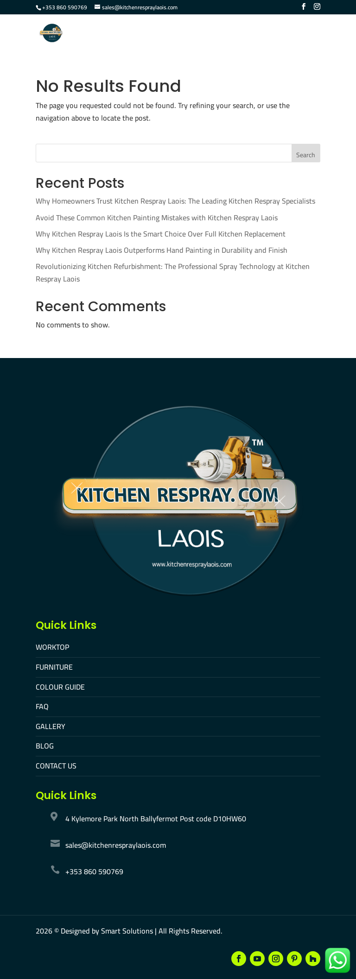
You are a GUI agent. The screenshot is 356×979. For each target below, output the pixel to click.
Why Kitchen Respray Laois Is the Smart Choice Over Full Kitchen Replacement (161, 234)
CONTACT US (56, 766)
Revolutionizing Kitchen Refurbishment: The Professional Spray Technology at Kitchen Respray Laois (173, 272)
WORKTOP (52, 647)
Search (305, 155)
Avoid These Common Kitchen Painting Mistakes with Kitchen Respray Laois (157, 217)
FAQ (42, 706)
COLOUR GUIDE (60, 687)
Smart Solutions (127, 931)
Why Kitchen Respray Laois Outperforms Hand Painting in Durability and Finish (161, 250)
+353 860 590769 (64, 7)
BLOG (45, 746)
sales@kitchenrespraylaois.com (115, 845)
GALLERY (50, 726)
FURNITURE (54, 667)
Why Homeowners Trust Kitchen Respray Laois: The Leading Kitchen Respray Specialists (175, 201)
